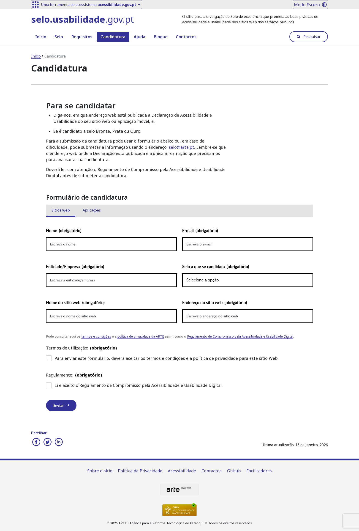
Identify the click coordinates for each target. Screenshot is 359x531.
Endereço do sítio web (214, 303)
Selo (58, 36)
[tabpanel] (179, 324)
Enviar (61, 405)
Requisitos (81, 36)
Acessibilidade (182, 470)
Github (234, 470)
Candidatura (113, 36)
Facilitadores (259, 470)
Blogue (161, 36)
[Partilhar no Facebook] (36, 442)
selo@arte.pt (181, 147)
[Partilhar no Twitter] (47, 442)
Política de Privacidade (140, 470)
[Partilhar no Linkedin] (59, 442)
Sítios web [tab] (61, 210)
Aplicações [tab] (92, 210)
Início (40, 36)
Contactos (186, 36)
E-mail (200, 231)
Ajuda (139, 36)
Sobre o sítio (99, 470)
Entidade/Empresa (75, 267)
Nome (63, 231)
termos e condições (96, 336)
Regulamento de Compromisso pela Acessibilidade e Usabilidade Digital (240, 336)
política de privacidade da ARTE (140, 336)
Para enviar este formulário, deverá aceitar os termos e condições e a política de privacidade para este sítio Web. (162, 358)
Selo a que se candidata (215, 267)
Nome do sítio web (75, 303)
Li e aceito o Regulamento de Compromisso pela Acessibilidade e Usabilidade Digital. (134, 385)
